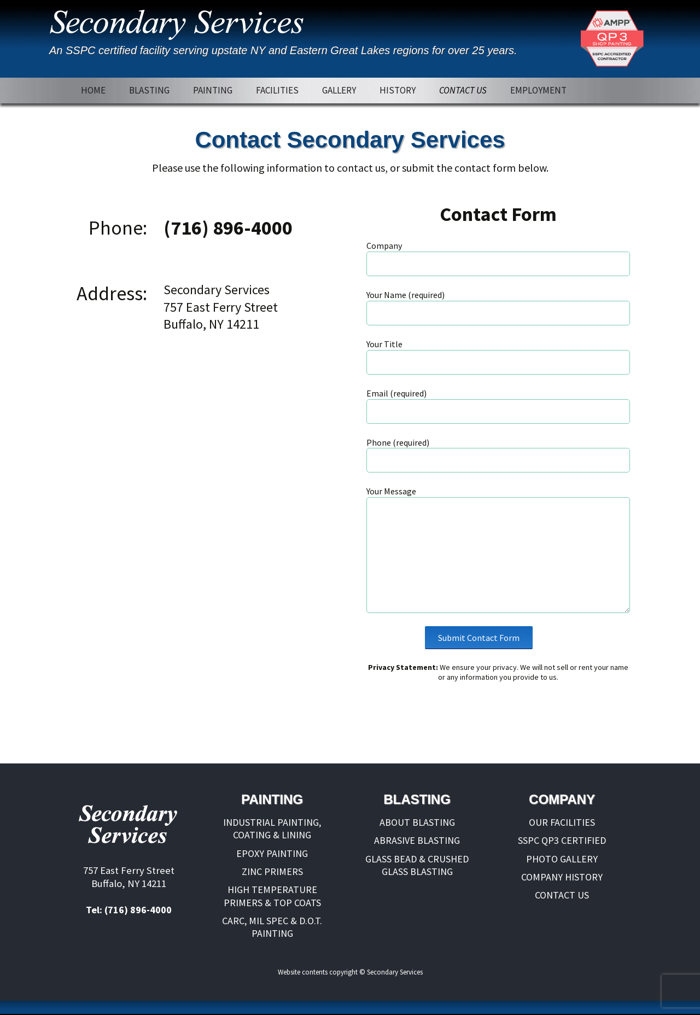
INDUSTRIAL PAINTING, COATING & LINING (272, 828)
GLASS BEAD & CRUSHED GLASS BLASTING (417, 865)
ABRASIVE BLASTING (417, 840)
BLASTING (149, 90)
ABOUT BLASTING (417, 822)
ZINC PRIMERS (272, 871)
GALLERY (339, 90)
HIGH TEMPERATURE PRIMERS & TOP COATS (272, 895)
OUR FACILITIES (562, 822)
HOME (93, 90)
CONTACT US (463, 90)
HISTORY (398, 90)
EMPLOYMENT (538, 90)
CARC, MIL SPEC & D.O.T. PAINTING (272, 927)
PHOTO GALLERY (562, 859)
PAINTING (212, 90)
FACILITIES (277, 90)
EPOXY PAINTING (272, 853)
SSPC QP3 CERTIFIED (562, 840)
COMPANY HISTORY (562, 877)
